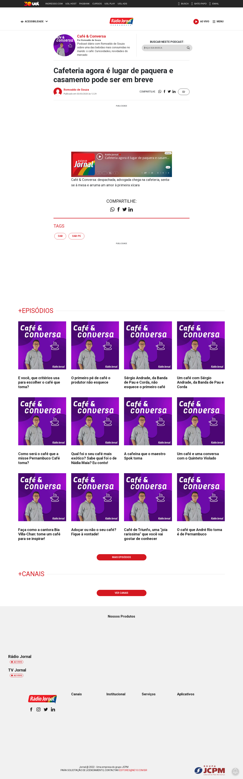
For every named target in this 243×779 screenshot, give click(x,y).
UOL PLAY (109, 3)
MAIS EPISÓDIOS (121, 557)
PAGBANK (84, 3)
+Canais (31, 574)
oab (60, 236)
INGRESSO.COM (54, 3)
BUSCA (183, 4)
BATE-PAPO (199, 4)
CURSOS (97, 3)
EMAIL (214, 4)
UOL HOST (71, 3)
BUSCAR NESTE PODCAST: (167, 41)
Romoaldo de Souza (76, 89)
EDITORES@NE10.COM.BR (133, 770)
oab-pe (76, 236)
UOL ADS (122, 3)
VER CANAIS (121, 593)
